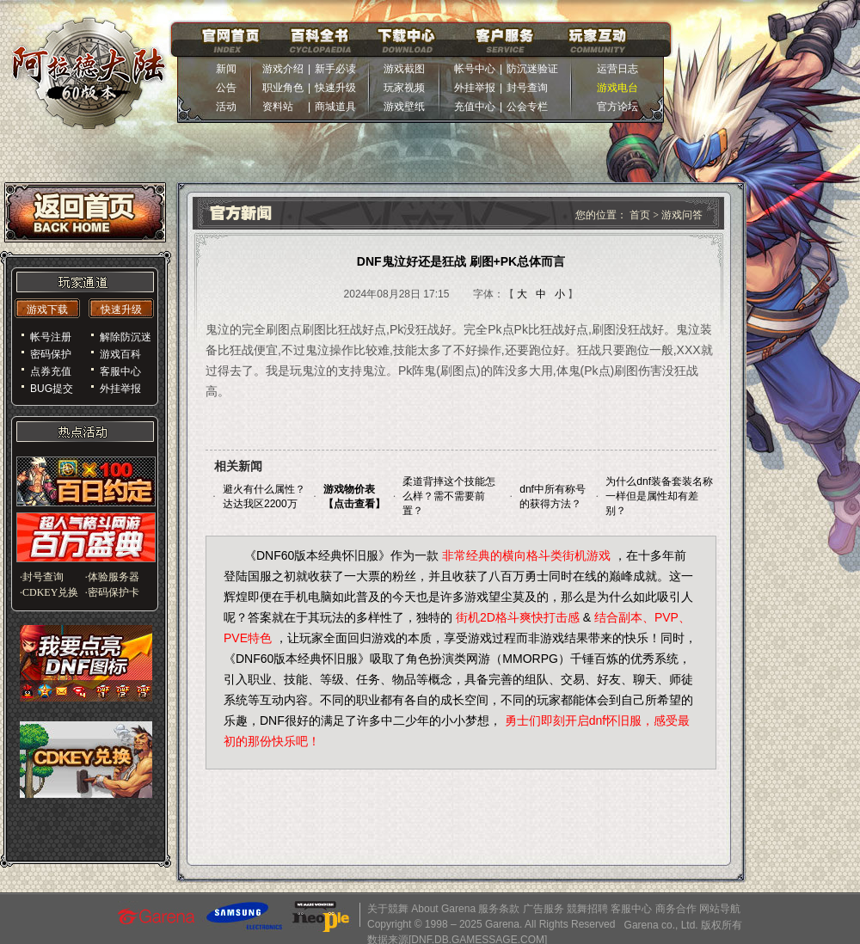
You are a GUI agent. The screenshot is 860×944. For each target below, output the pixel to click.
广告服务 (543, 909)
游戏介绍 (283, 69)
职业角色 (283, 88)
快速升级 (335, 88)
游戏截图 (404, 69)
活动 (226, 107)
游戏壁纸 (404, 107)
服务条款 (498, 909)
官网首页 (230, 39)
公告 (226, 88)
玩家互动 (598, 39)
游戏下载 (47, 309)
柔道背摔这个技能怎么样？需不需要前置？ (448, 496)
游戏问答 (682, 215)
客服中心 (631, 909)
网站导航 (719, 909)
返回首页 (85, 212)
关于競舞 (387, 909)
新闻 (226, 69)
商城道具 (335, 107)
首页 (641, 215)
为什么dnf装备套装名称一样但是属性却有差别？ (659, 496)
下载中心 (407, 39)
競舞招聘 (587, 909)
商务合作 (676, 909)
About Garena (443, 909)
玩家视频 (404, 88)
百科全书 (320, 39)
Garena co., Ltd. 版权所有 (683, 925)
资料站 (283, 107)
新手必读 (335, 69)
